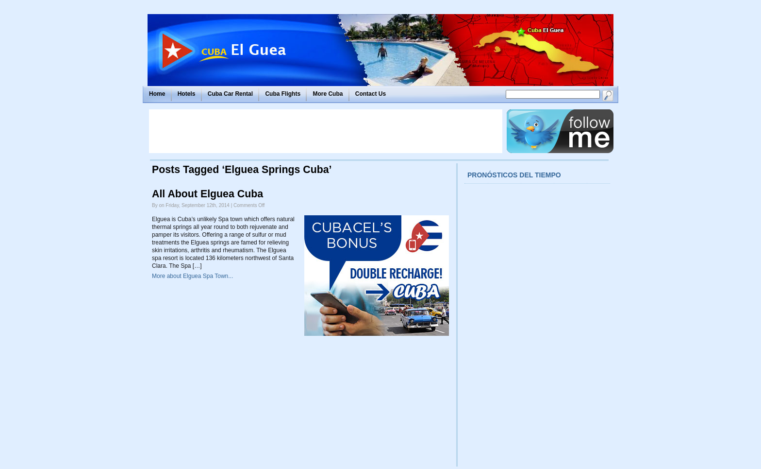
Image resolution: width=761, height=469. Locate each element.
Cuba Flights (282, 93)
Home (157, 93)
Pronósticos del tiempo (514, 175)
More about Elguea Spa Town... (192, 276)
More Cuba (328, 93)
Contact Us (370, 93)
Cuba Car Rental (230, 93)
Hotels (187, 93)
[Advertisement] (325, 131)
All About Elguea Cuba (207, 194)
